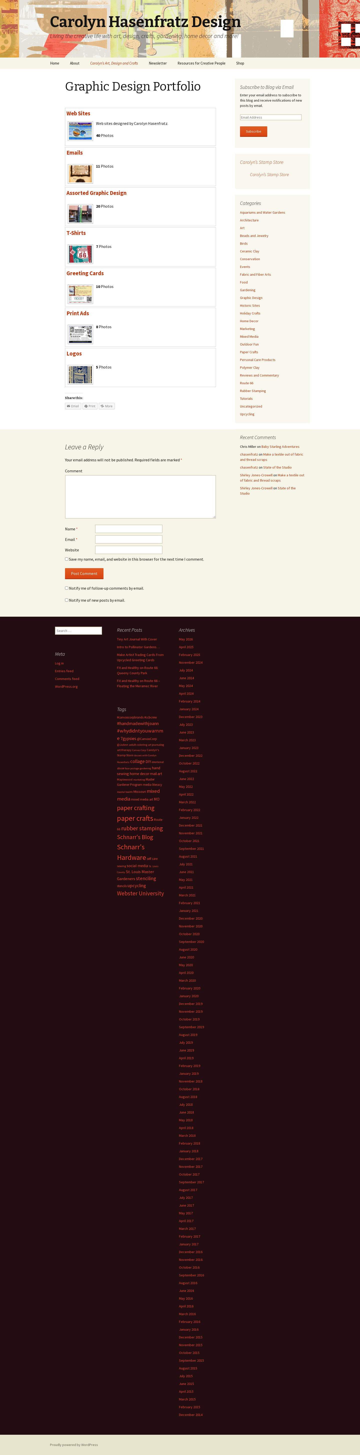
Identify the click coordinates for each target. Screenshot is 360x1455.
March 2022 (187, 802)
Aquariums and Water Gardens (262, 212)
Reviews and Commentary (259, 375)
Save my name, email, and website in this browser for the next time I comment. (136, 559)
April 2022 (186, 794)
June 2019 (186, 1050)
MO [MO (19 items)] (157, 799)
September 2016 (191, 1275)
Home (54, 63)
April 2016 (186, 1306)
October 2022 (189, 763)
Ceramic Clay (249, 251)
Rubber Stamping (253, 391)
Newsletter (158, 63)
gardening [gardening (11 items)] (145, 768)
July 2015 (186, 1376)
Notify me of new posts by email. (97, 600)
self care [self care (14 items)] (152, 859)
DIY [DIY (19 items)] (148, 761)
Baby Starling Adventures (281, 446)
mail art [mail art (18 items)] (156, 773)
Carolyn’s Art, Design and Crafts (114, 63)
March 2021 (187, 895)
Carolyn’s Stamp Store (261, 162)
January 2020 (188, 996)
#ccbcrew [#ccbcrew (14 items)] (150, 717)
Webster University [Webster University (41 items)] (140, 893)
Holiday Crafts (250, 313)
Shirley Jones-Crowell (256, 475)
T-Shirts (76, 232)
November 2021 (190, 833)
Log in (59, 663)
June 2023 (186, 732)
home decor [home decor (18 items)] (139, 773)
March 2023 (187, 740)
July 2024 (186, 670)
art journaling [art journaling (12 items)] (156, 745)
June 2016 (186, 1290)
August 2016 (188, 1283)
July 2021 (186, 864)
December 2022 (190, 755)
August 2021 (188, 856)
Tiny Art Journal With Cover (137, 639)
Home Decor (249, 321)
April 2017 (186, 1221)
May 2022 (186, 786)
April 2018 (186, 1128)
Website (72, 549)
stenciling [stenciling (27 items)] (146, 878)
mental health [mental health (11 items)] (125, 792)
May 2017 (186, 1213)
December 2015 (190, 1337)
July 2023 (186, 724)
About (75, 63)
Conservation (250, 259)
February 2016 (189, 1321)
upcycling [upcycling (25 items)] (137, 885)
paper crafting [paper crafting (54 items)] (135, 808)
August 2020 (188, 949)
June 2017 (186, 1205)
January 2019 (188, 1073)
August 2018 (188, 1097)
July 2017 (186, 1197)
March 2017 (187, 1228)
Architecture (249, 220)
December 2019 (190, 1003)
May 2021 (186, 879)
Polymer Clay (250, 367)
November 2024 (190, 662)
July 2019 (186, 1042)
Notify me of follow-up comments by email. (106, 588)
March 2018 (187, 1135)
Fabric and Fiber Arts (255, 274)
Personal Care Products (258, 359)
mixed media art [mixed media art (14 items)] (142, 799)
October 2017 (189, 1174)
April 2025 (186, 647)
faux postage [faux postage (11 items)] (132, 768)
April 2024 (186, 693)
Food (244, 282)
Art (242, 228)
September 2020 (191, 941)
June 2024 (186, 678)
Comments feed (67, 678)
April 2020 (186, 972)
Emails (74, 152)
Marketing (247, 328)
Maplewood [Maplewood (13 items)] (124, 779)
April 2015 (186, 1391)
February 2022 (189, 810)
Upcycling (247, 414)
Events (245, 266)
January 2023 (188, 748)
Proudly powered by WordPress (74, 1444)
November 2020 (190, 926)
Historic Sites (250, 305)
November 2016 (190, 1259)
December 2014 (190, 1414)
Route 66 (246, 383)
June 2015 (186, 1383)
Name (71, 528)
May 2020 (186, 965)
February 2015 (189, 1407)
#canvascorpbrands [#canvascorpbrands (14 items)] (130, 717)
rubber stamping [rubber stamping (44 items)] (142, 828)
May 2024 (186, 685)
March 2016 (187, 1314)
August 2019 (188, 1034)
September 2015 (191, 1360)
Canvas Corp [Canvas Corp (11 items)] (139, 750)
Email (71, 539)
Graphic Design (251, 297)
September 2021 (191, 848)
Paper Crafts (249, 352)
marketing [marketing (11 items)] (139, 779)
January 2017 (188, 1244)
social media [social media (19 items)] (137, 865)
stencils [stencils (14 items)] (122, 886)
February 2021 (189, 903)
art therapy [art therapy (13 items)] (124, 750)
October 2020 (189, 934)
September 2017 (191, 1182)
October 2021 (189, 841)
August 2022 (188, 771)
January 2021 (188, 910)
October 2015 (189, 1352)
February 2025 (189, 654)
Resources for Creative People (202, 63)
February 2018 (189, 1143)
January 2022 (188, 817)
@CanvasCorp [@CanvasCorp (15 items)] (147, 739)
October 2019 (189, 1019)
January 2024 (188, 709)
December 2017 (190, 1159)
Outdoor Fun (249, 344)
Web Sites (78, 113)
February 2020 (189, 988)
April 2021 (186, 887)
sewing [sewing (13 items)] (121, 866)
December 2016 (190, 1252)
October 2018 (189, 1089)
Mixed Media (249, 336)
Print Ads (77, 313)
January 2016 (188, 1329)
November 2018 (190, 1081)
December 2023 (190, 716)
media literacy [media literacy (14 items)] (152, 785)
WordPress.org (66, 686)
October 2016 (189, 1267)
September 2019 (191, 1027)
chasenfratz (249, 454)
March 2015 (187, 1399)
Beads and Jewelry (254, 235)
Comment (73, 470)
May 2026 (186, 639)
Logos (74, 353)
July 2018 (186, 1104)
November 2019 (190, 1011)
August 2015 (188, 1368)
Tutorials (246, 398)
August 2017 (188, 1190)
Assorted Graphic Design (96, 192)
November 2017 (190, 1166)
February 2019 (189, 1065)
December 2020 (190, 918)
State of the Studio (277, 467)
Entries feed (64, 671)
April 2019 (186, 1058)
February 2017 (189, 1236)
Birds (244, 243)
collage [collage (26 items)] (137, 761)
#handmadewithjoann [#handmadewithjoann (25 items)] (138, 723)
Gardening (248, 290)
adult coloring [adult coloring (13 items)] (138, 745)
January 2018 (188, 1151)
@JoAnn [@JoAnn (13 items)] (122, 745)
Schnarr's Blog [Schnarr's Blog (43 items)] (135, 837)
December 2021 (190, 825)
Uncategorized (251, 406)
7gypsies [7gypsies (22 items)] (128, 738)
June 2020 (186, 957)
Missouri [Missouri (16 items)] (140, 791)
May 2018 (186, 1120)
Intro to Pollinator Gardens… (138, 647)
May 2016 (186, 1298)
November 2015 (190, 1345)
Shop (240, 63)
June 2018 (186, 1112)
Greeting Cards (85, 273)
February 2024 (189, 701)
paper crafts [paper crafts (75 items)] (135, 818)
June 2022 (186, 779)
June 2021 (186, 872)
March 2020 (187, 980)
